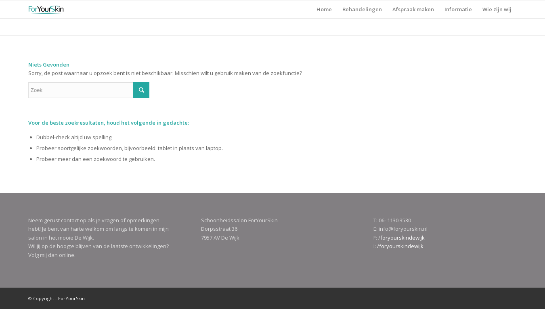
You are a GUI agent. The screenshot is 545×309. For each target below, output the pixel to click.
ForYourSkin (71, 298)
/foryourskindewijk (400, 246)
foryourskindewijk (402, 237)
